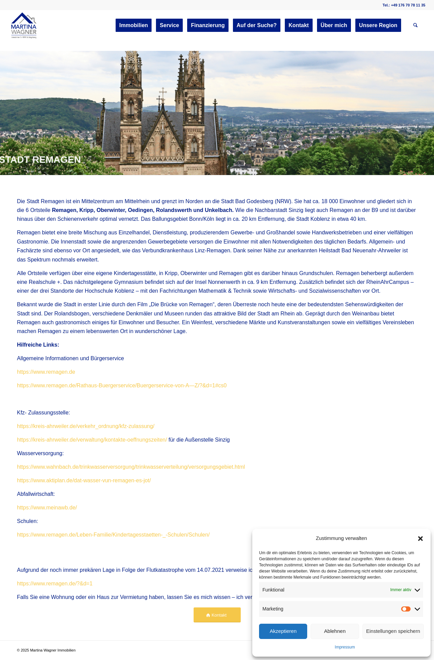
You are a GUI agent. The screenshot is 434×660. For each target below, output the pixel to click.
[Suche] (415, 25)
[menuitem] (133, 25)
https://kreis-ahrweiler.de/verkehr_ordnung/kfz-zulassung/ (86, 426)
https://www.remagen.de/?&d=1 (55, 583)
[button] (420, 538)
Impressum (345, 647)
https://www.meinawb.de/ (47, 507)
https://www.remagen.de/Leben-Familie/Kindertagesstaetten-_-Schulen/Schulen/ (113, 535)
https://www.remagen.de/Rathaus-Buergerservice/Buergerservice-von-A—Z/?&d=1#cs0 (122, 385)
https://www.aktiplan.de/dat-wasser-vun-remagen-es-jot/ (84, 480)
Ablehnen (335, 631)
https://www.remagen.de (46, 372)
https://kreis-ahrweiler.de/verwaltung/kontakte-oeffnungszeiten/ (92, 440)
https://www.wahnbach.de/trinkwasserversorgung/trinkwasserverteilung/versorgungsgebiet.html (131, 467)
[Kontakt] (217, 615)
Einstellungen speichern (393, 631)
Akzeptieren (283, 631)
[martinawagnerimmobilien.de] (24, 25)
